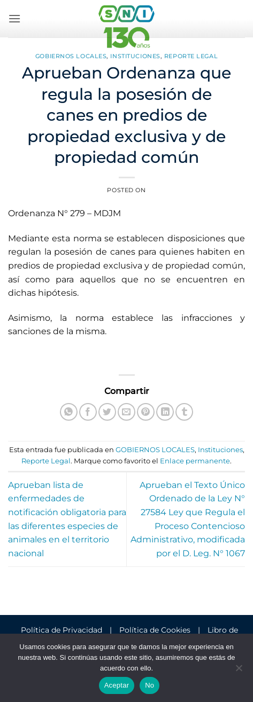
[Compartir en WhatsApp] (69, 412)
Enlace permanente (195, 461)
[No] (238, 671)
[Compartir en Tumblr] (184, 412)
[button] (14, 18)
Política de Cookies (154, 630)
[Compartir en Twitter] (107, 412)
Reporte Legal (191, 56)
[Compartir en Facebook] (88, 412)
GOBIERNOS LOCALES (71, 56)
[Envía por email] (126, 412)
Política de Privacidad (61, 630)
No (149, 685)
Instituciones (135, 56)
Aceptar (116, 685)
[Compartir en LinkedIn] (165, 412)
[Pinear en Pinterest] (146, 412)
